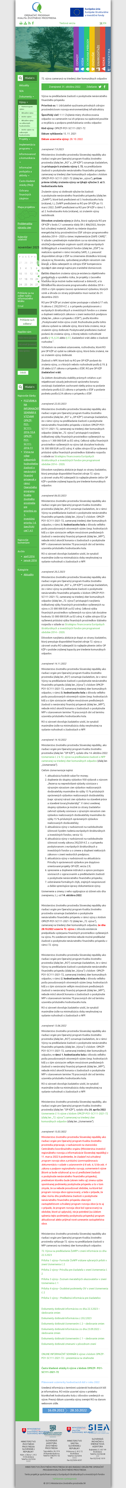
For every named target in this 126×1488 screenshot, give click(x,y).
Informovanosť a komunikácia (27, 158)
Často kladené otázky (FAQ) (27, 183)
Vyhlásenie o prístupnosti (65, 1479)
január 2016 (30, 560)
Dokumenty (26, 96)
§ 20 (56, 337)
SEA (21, 91)
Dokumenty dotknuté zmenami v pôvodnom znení (68, 1344)
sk (101, 23)
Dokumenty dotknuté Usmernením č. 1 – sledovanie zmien (72, 1338)
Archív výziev (26, 117)
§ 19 (51, 337)
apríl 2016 (29, 556)
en (104, 23)
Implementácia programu (27, 146)
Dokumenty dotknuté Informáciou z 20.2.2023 (66, 1318)
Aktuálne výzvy (27, 113)
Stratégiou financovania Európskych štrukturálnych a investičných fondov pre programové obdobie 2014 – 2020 (70, 460)
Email (20, 306)
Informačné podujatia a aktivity (25, 171)
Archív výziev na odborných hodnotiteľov (26, 132)
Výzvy (23, 102)
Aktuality (24, 85)
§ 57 (68, 337)
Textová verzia (67, 23)
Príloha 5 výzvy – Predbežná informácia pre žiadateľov (71, 1298)
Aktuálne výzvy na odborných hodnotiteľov (26, 123)
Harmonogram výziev (26, 108)
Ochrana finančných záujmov (25, 194)
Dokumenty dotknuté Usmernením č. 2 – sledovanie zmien (72, 1323)
